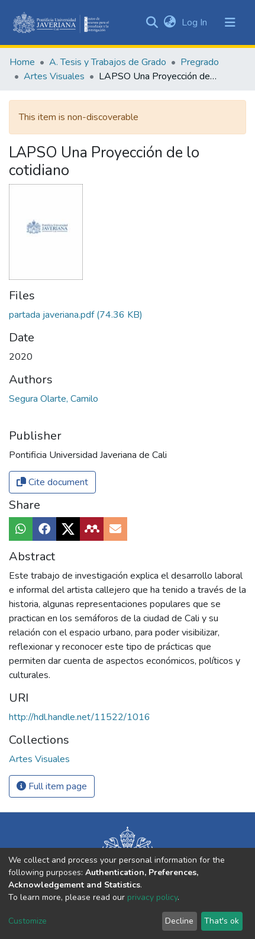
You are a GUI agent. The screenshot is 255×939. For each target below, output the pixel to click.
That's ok (221, 921)
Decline (179, 921)
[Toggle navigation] (230, 22)
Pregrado (199, 62)
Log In (195, 22)
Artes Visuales (54, 76)
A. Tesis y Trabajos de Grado (107, 62)
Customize (27, 921)
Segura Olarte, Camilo (53, 398)
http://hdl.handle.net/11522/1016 (79, 717)
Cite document (52, 482)
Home (22, 62)
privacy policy (152, 897)
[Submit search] (152, 22)
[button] (169, 22)
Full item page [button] (52, 786)
